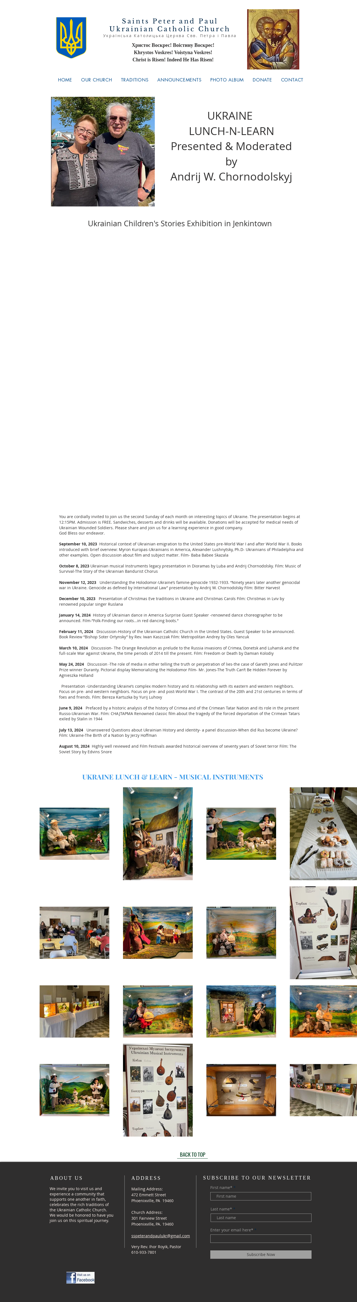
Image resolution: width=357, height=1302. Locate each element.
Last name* (221, 1209)
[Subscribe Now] (261, 1254)
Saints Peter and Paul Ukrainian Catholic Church (169, 25)
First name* (221, 1188)
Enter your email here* (231, 1230)
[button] (96, 80)
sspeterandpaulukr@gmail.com (160, 1235)
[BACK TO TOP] (192, 1154)
